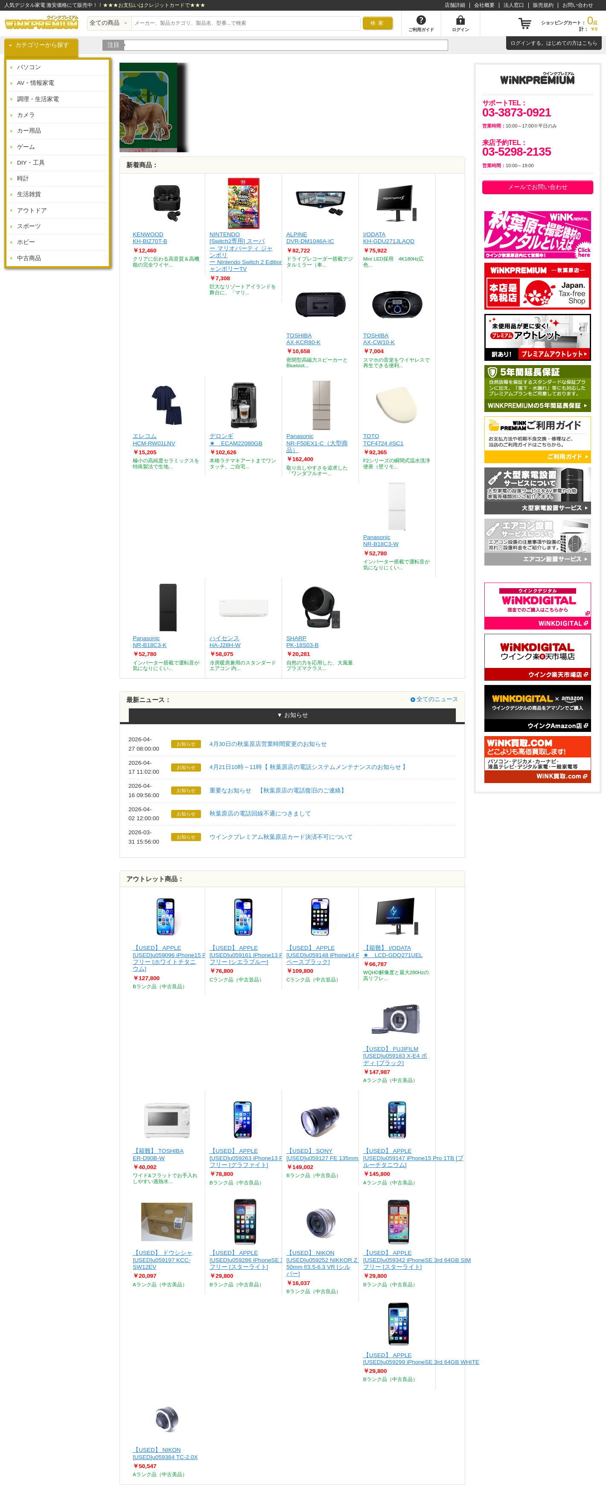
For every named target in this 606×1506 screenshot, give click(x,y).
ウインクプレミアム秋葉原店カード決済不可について (281, 837)
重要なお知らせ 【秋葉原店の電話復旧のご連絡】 (278, 790)
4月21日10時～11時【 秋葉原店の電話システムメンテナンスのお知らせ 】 (309, 767)
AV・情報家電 (35, 83)
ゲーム (26, 147)
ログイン (520, 43)
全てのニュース (437, 699)
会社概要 (484, 5)
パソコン (29, 67)
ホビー (26, 242)
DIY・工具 (31, 163)
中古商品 (29, 258)
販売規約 (543, 5)
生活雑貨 (29, 194)
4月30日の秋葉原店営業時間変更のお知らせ (268, 744)
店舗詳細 (455, 5)
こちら (589, 43)
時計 (23, 178)
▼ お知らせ (292, 715)
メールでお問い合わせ (538, 187)
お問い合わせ (577, 5)
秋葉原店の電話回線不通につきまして (260, 813)
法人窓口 (514, 5)
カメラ (26, 115)
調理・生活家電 (38, 99)
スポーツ (29, 226)
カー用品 (29, 131)
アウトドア (32, 210)
